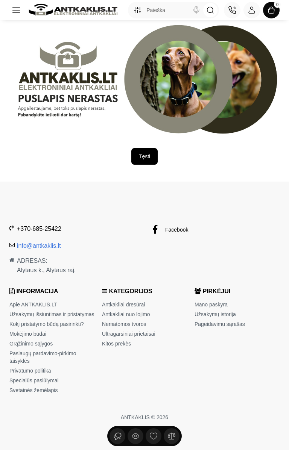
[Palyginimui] (171, 436)
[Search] (196, 10)
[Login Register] (251, 10)
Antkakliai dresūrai (123, 305)
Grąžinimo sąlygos (31, 344)
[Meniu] (16, 10)
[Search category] (137, 10)
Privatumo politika (30, 371)
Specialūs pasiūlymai (34, 380)
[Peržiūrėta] (117, 436)
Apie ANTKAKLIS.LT (33, 305)
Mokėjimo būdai (27, 334)
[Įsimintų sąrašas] (153, 436)
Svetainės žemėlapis (33, 390)
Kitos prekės (116, 344)
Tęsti (144, 156)
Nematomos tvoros (124, 324)
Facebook (169, 230)
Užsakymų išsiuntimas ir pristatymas (51, 314)
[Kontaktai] (232, 10)
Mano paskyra (211, 305)
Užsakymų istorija (215, 314)
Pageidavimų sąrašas (220, 324)
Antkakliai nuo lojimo (126, 314)
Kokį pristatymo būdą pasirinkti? (46, 324)
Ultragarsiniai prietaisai (128, 334)
